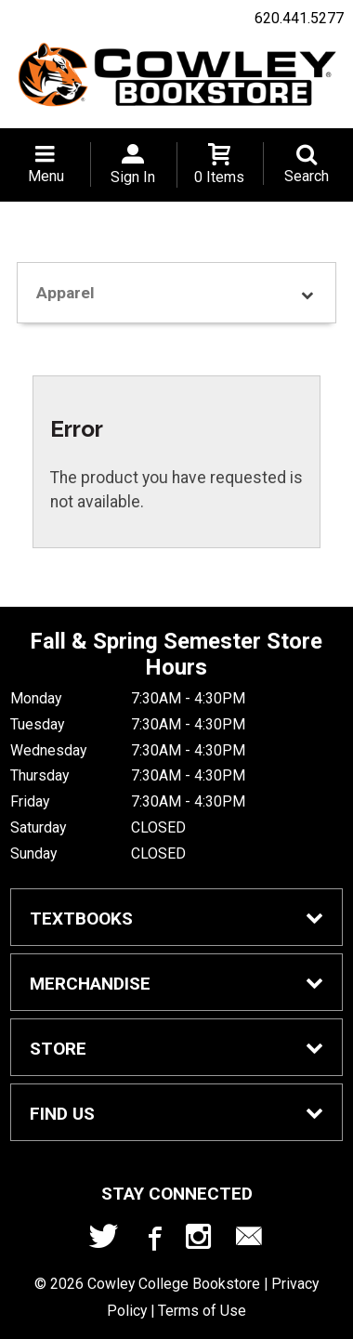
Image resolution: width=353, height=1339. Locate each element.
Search (306, 176)
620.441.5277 (299, 18)
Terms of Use (202, 1310)
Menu (46, 176)
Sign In (133, 177)
